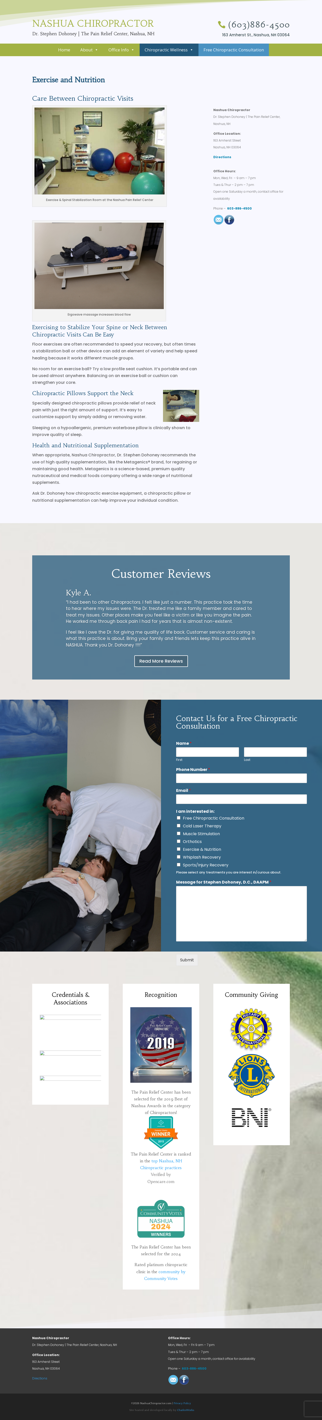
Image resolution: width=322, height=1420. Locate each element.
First (179, 760)
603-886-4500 (239, 208)
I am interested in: (195, 811)
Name (184, 743)
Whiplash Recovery (202, 857)
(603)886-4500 (259, 25)
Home (64, 50)
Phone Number (193, 769)
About (89, 50)
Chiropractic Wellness (169, 50)
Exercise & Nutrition (202, 849)
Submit (187, 960)
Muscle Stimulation (201, 834)
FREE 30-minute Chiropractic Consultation (237, 87)
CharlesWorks (185, 1410)
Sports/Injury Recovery (205, 865)
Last (247, 760)
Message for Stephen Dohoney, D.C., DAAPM (223, 882)
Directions (222, 157)
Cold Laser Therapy (202, 826)
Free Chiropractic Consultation (234, 50)
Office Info (121, 50)
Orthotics (192, 841)
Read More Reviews (161, 661)
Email (183, 790)
